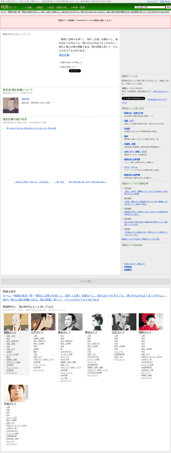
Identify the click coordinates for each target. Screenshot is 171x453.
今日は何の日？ (67, 351)
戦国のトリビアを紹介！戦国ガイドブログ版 (140, 239)
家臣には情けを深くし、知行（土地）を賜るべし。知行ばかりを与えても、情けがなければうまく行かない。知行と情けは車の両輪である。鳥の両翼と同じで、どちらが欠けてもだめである (95, 12)
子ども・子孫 (11, 417)
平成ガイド (16, 402)
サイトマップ (152, 1)
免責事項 (128, 270)
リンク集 (64, 378)
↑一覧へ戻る (59, 182)
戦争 (89, 338)
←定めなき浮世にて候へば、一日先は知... (32, 182)
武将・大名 (10, 336)
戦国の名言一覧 (14, 12)
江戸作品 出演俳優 (94, 372)
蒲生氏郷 (64, 55)
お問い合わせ (165, 1)
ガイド (9, 7)
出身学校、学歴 (147, 370)
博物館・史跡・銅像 (68, 362)
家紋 (40, 7)
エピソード (65, 357)
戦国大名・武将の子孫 (133, 113)
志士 (62, 336)
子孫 (8, 346)
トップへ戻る (85, 281)
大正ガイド (124, 331)
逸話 (126, 136)
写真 (62, 338)
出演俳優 (9, 365)
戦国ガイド (16, 331)
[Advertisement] (29, 59)
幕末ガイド (70, 331)
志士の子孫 (65, 359)
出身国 (127, 128)
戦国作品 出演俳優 (132, 159)
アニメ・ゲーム (130, 167)
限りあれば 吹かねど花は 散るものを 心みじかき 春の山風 (31, 128)
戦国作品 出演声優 (132, 175)
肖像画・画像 (129, 144)
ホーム (3, 12)
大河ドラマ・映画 (13, 362)
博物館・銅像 (146, 375)
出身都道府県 (92, 365)
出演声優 (9, 370)
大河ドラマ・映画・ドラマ (135, 152)
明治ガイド (97, 331)
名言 (116, 341)
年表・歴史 (79, 7)
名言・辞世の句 (58, 7)
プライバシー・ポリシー (134, 264)
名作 (143, 343)
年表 (35, 346)
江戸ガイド (43, 331)
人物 (29, 7)
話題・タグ (129, 121)
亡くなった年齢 (12, 354)
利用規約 (128, 267)
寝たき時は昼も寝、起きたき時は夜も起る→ (88, 182)
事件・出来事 (38, 343)
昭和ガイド (151, 331)
